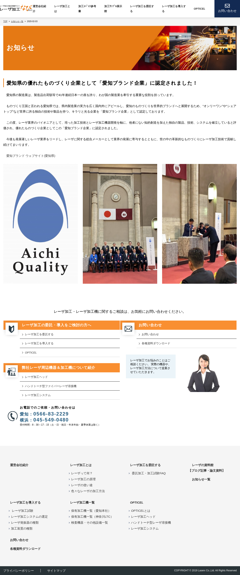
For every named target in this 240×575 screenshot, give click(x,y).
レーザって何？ (82, 473)
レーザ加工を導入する (39, 343)
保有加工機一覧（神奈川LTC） (92, 516)
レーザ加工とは (81, 465)
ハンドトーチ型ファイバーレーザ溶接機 (50, 386)
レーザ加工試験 (22, 510)
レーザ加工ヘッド (143, 516)
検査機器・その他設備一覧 (89, 522)
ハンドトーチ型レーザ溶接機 (151, 522)
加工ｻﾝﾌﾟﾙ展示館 (113, 8)
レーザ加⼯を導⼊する (174, 8)
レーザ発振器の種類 (25, 522)
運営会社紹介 (39, 8)
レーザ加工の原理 (83, 479)
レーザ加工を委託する (142, 8)
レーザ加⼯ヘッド (36, 376)
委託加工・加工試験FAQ (148, 473)
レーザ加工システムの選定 (29, 516)
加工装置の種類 (22, 528)
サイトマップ (56, 570)
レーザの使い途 (82, 485)
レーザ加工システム (38, 395)
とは (140, 510)
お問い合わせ (150, 334)
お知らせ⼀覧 (201, 479)
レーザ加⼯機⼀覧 (82, 502)
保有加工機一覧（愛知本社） (91, 510)
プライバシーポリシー (18, 570)
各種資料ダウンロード (156, 343)
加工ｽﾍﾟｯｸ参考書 (87, 8)
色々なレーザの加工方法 (88, 491)
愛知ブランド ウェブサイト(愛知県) (30, 155)
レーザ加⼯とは (62, 8)
